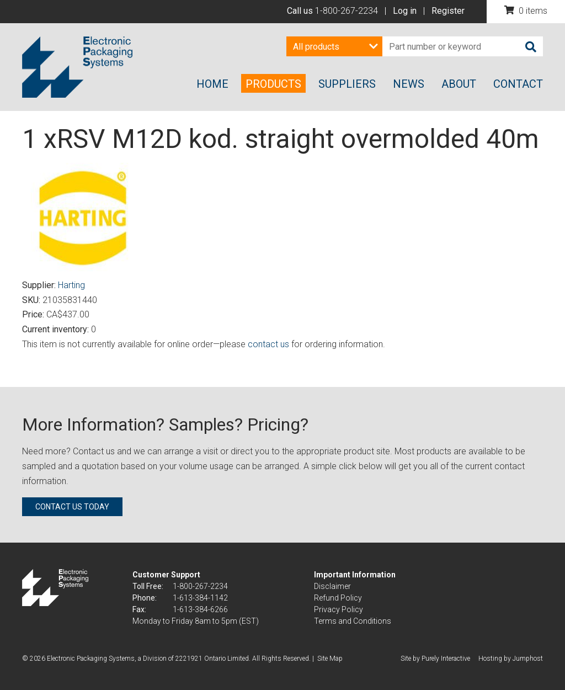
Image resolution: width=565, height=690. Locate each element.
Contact (518, 84)
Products (273, 84)
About (458, 84)
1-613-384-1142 (200, 597)
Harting (71, 285)
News (408, 84)
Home (212, 84)
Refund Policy (338, 597)
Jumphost (528, 658)
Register (448, 11)
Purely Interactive (446, 658)
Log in (405, 11)
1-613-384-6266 (200, 609)
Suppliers (347, 84)
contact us (268, 344)
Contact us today (72, 506)
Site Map (330, 658)
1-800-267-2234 (346, 11)
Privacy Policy (338, 609)
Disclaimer (332, 586)
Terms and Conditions (352, 621)
